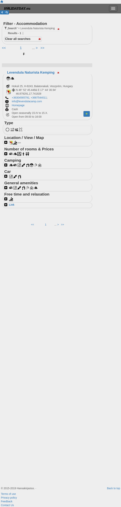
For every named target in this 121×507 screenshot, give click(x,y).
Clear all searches (17, 38)
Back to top (113, 488)
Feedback (6, 501)
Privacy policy (9, 497)
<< (4, 48)
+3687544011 (39, 97)
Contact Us (7, 505)
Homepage (18, 105)
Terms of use (8, 493)
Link (11, 204)
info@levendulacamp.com (27, 101)
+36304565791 (20, 97)
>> (42, 48)
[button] (4, 12)
